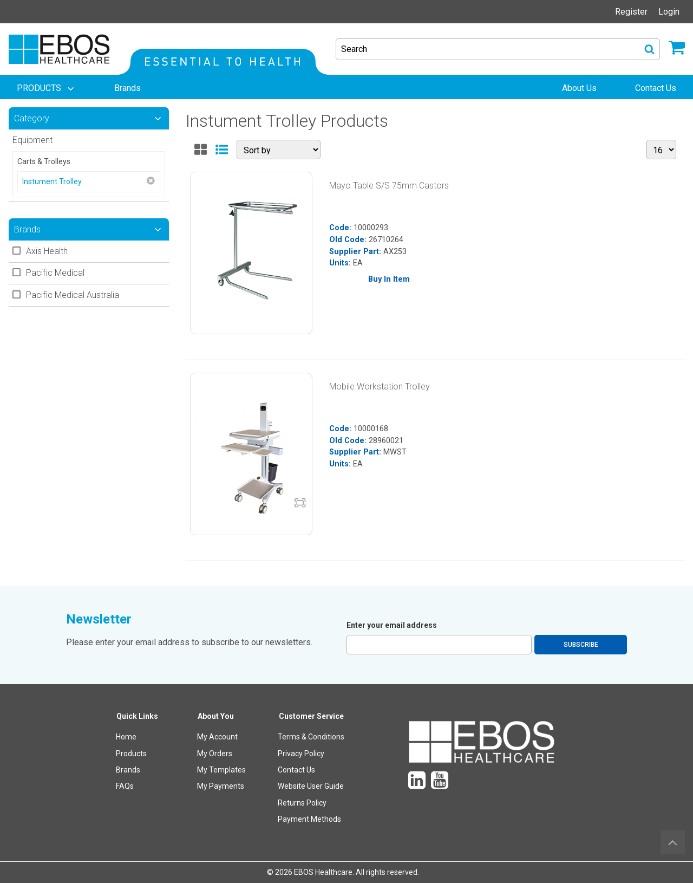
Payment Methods (309, 819)
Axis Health (47, 251)
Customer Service (311, 716)
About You (216, 716)
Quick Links (137, 716)
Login (668, 12)
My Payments (220, 786)
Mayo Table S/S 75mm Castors (389, 185)
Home (126, 736)
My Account (217, 736)
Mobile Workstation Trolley (379, 386)
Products (131, 753)
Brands (128, 769)
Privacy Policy (301, 753)
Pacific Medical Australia (72, 295)
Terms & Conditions (311, 736)
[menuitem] (46, 88)
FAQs (125, 786)
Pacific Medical (55, 273)
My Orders (214, 753)
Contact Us (296, 769)
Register (631, 12)
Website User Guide (311, 786)
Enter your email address (391, 625)
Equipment (32, 140)
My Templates (221, 769)
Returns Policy (302, 802)
